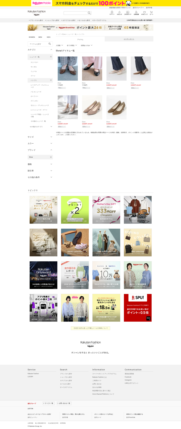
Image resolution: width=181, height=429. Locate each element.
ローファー (34, 96)
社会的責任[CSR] (53, 423)
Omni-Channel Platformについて (103, 394)
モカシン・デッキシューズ (40, 105)
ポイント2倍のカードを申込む (103, 414)
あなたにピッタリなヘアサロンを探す (39, 414)
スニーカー (34, 62)
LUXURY (30, 377)
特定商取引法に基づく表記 (101, 391)
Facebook (128, 377)
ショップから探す (66, 377)
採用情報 (63, 423)
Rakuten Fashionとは (99, 377)
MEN (40, 37)
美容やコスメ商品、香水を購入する (73, 414)
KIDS (48, 37)
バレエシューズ (36, 92)
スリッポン (34, 101)
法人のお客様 (96, 387)
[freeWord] (40, 43)
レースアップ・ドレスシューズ (40, 86)
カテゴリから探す (66, 380)
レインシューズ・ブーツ (39, 110)
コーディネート (129, 39)
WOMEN (32, 37)
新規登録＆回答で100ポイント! (119, 8)
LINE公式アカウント (132, 383)
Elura (64, 34)
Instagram (128, 380)
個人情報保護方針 (40, 423)
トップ (58, 34)
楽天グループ (137, 8)
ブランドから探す (66, 374)
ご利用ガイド (96, 380)
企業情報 (30, 423)
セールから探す (65, 384)
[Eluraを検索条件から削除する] (51, 157)
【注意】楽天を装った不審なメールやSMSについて (90, 328)
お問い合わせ (96, 384)
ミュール (34, 71)
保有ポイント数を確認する (134, 414)
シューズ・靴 (34, 57)
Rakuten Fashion (33, 373)
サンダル (34, 67)
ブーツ (33, 76)
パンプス (34, 80)
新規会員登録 (129, 374)
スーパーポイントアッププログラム (104, 374)
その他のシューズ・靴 (38, 121)
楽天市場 (149, 8)
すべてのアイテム (66, 387)
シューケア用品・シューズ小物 (40, 116)
